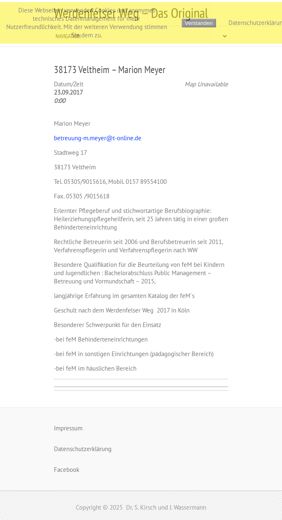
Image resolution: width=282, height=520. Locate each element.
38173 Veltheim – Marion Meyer (109, 69)
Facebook (66, 470)
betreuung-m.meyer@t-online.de (97, 138)
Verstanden (199, 23)
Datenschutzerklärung (83, 449)
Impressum (68, 428)
